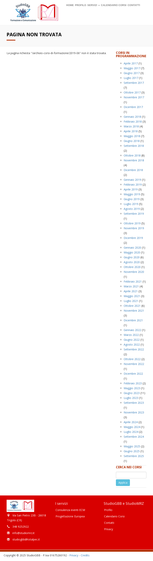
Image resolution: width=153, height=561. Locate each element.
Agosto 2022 (132, 344)
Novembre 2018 (134, 160)
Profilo (80, 5)
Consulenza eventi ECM (70, 510)
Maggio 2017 (132, 68)
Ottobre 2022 (132, 359)
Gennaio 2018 (132, 116)
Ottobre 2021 (132, 306)
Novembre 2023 (134, 412)
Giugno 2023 (132, 393)
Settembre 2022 (134, 349)
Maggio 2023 (132, 388)
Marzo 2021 (131, 286)
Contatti (134, 5)
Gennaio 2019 (132, 180)
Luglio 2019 (131, 204)
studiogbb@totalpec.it (26, 539)
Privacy (108, 529)
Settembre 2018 (134, 146)
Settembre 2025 (134, 456)
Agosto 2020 (132, 262)
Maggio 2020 (132, 252)
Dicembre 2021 (133, 320)
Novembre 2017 (134, 97)
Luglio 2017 (131, 78)
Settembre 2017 (134, 83)
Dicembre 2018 (133, 170)
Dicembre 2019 (133, 238)
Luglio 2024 (131, 432)
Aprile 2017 (131, 63)
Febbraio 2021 (133, 281)
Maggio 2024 (132, 427)
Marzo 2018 (131, 126)
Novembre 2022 (134, 364)
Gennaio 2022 (132, 330)
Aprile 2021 (131, 291)
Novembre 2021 (134, 310)
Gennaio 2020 (132, 247)
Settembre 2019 (134, 213)
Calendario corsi (113, 5)
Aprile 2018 (131, 131)
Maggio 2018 (132, 136)
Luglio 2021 (131, 301)
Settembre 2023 (134, 403)
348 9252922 (20, 526)
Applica (122, 482)
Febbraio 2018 (133, 121)
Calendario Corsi (114, 516)
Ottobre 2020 (132, 267)
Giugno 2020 (132, 257)
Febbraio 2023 (133, 383)
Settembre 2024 (134, 436)
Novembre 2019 (134, 228)
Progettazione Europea (70, 516)
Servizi (93, 5)
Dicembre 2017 (133, 107)
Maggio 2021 (132, 296)
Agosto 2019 (132, 209)
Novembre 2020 (134, 272)
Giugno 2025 (132, 451)
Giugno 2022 (132, 339)
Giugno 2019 (132, 199)
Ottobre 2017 (132, 92)
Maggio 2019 (132, 194)
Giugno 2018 (132, 141)
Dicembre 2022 (133, 373)
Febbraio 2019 (133, 184)
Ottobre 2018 (132, 155)
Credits (85, 555)
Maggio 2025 (132, 446)
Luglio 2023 (131, 398)
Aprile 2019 (131, 189)
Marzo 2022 (131, 335)
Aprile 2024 (131, 422)
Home (70, 5)
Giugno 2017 (132, 73)
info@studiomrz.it (23, 533)
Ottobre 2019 (132, 223)
